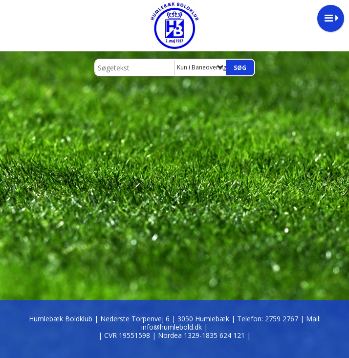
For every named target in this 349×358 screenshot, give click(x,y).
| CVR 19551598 (125, 335)
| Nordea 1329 (201, 335)
